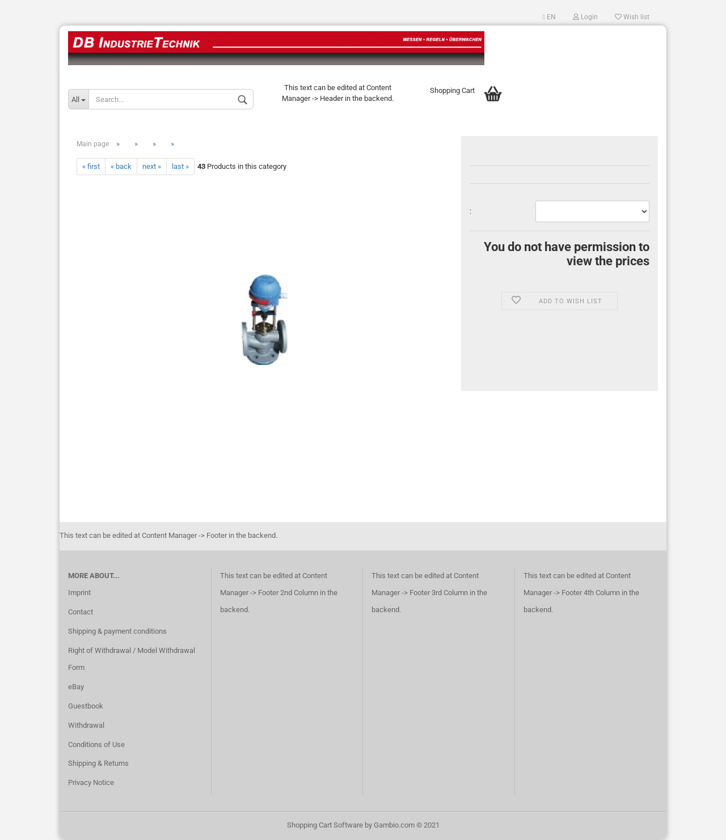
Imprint (79, 592)
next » (151, 166)
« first (91, 166)
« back (121, 166)
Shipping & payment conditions (117, 631)
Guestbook (85, 706)
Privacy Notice (91, 782)
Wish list (632, 17)
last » (180, 166)
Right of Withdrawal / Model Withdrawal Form (131, 659)
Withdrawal (86, 725)
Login (585, 17)
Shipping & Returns (98, 763)
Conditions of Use (96, 744)
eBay (76, 686)
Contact (80, 612)
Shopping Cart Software (325, 825)
